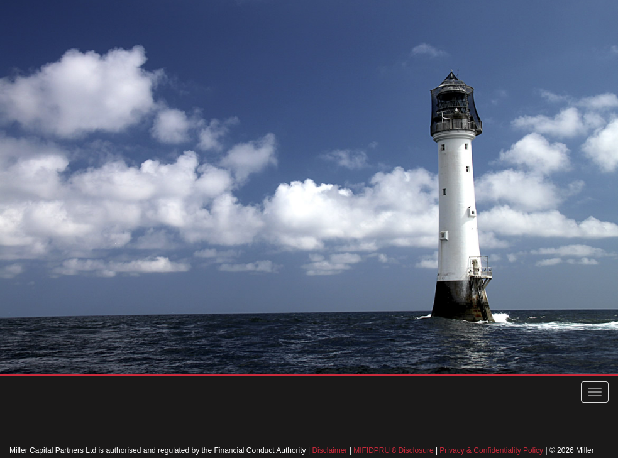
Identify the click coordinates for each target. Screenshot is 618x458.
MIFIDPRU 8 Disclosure (393, 450)
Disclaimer (329, 450)
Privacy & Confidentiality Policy (491, 450)
